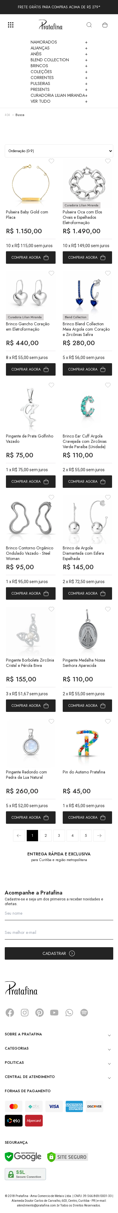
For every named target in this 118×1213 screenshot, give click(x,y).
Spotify (84, 1013)
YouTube (54, 1013)
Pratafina (50, 25)
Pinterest (39, 1013)
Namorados (59, 42)
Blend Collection (59, 60)
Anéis (59, 54)
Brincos (59, 66)
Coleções (59, 72)
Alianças (59, 48)
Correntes (59, 78)
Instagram (25, 1013)
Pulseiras (59, 83)
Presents (59, 89)
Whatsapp (69, 1013)
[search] (89, 25)
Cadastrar (59, 953)
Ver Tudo (59, 101)
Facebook (10, 1013)
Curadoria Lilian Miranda (59, 95)
